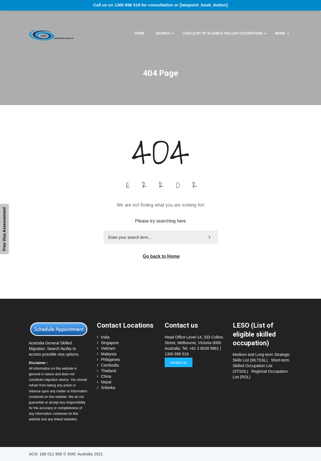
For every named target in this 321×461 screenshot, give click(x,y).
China (106, 376)
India (105, 337)
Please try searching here (160, 221)
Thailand (108, 371)
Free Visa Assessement (4, 229)
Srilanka (108, 387)
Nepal (106, 382)
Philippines (110, 359)
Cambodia (110, 365)
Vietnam (108, 348)
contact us (178, 362)
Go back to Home (161, 256)
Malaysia (109, 354)
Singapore (110, 342)
